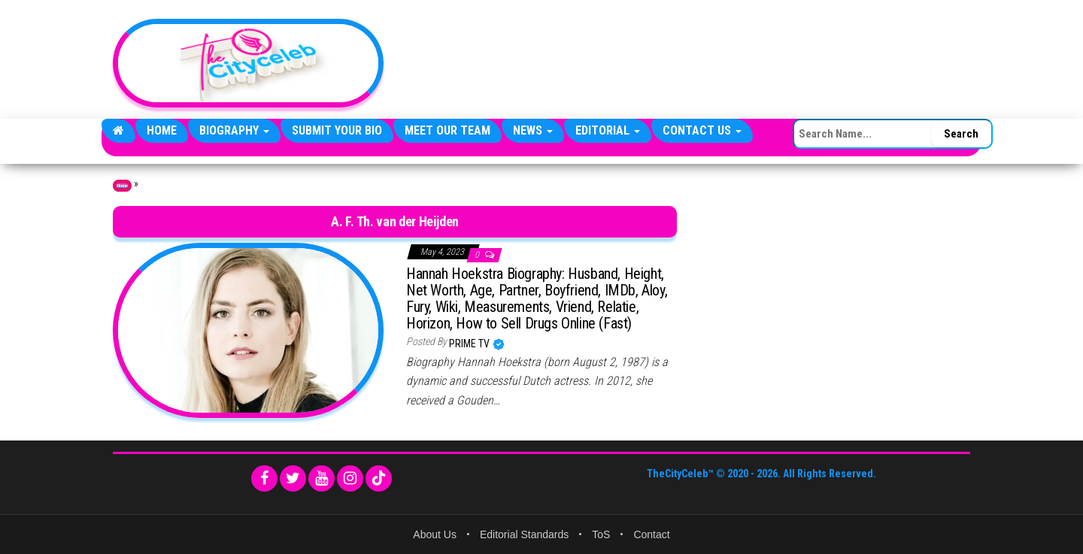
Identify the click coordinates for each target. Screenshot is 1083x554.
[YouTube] (321, 478)
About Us (435, 534)
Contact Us (702, 130)
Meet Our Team (447, 130)
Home (162, 130)
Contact (651, 534)
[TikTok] (379, 478)
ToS (601, 534)
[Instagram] (350, 478)
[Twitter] (293, 478)
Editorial (607, 130)
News (533, 130)
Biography (234, 130)
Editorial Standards (524, 534)
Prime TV (470, 344)
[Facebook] (264, 478)
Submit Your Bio (337, 130)
